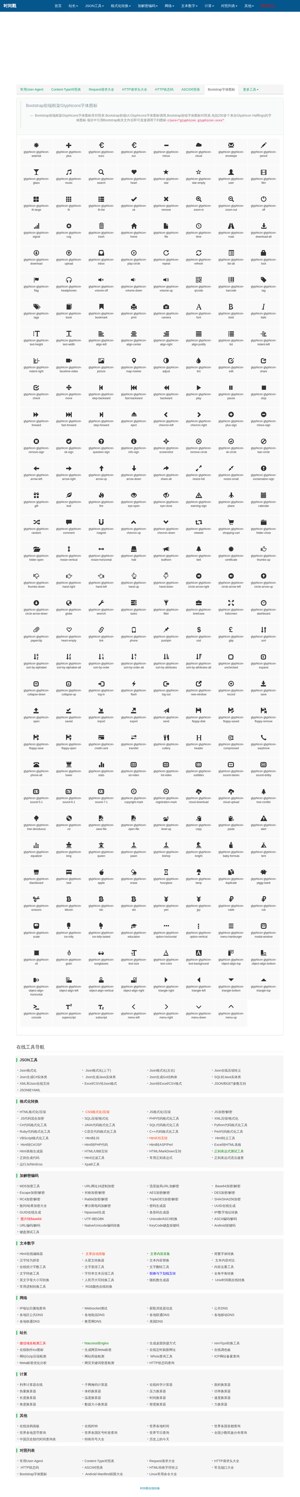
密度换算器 (158, 1404)
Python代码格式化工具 (231, 1125)
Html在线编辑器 (31, 1254)
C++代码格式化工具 (164, 1131)
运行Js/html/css (31, 1164)
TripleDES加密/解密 (164, 1199)
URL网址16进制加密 (100, 1186)
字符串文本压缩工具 (99, 1273)
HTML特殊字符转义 (164, 1467)
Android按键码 (224, 1225)
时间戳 (10, 6)
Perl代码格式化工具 (228, 1131)
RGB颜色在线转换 (98, 1286)
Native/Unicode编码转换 (102, 1225)
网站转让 (268, 6)
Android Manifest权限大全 (104, 1474)
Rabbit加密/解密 (96, 1199)
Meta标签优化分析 (33, 1363)
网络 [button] (169, 6)
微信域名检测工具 (33, 1343)
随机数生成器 (159, 1280)
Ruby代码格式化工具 (35, 1131)
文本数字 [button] (189, 6)
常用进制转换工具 (33, 1286)
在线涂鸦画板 (29, 1426)
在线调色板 (222, 1350)
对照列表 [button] (229, 6)
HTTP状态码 (164, 89)
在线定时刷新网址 (163, 1350)
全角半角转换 (224, 1273)
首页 (58, 6)
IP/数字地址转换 (226, 1212)
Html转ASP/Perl (161, 1145)
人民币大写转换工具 (99, 1280)
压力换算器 (158, 1391)
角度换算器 (28, 1404)
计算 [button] (209, 6)
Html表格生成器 (31, 1151)
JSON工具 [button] (94, 6)
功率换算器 (222, 1391)
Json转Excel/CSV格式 (166, 1083)
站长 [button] (73, 6)
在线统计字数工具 (33, 1267)
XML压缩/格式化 (226, 1118)
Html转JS (92, 1138)
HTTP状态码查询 (162, 1363)
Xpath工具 (92, 1164)
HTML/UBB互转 (96, 1151)
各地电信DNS (95, 1315)
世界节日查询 (159, 1432)
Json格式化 (28, 1070)
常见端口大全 (224, 1467)
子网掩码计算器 (96, 1384)
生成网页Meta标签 (98, 1350)
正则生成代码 (29, 1158)
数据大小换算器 (96, 1404)
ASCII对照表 (190, 89)
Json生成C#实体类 (33, 1077)
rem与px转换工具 (227, 1343)
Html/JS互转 (159, 1138)
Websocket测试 (96, 1308)
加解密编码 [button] (148, 6)
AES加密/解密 (160, 1193)
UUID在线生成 (224, 1206)
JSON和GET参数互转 (230, 1083)
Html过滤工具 (95, 1158)
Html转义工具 (224, 1138)
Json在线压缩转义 (227, 1070)
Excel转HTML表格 (227, 1145)
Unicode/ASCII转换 (164, 1219)
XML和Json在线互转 (35, 1083)
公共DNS (221, 1308)
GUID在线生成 (30, 1212)
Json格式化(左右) (162, 1070)
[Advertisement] (150, 49)
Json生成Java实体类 (100, 1077)
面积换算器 (222, 1384)
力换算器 (220, 1404)
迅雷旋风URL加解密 (164, 1186)
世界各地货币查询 (33, 1432)
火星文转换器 (94, 1260)
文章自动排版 (95, 1254)
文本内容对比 (224, 1260)
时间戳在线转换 (150, 1488)
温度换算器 (93, 1398)
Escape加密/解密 (32, 1193)
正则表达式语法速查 (229, 1158)
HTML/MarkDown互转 (166, 1151)
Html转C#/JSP (31, 1145)
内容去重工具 (224, 1267)
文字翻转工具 (159, 1267)
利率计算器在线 (31, 1384)
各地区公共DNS (31, 1315)
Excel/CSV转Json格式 (101, 1083)
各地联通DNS (160, 1315)
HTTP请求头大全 (134, 89)
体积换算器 (93, 1391)
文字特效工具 (29, 1273)
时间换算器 (158, 1398)
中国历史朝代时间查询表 (38, 1439)
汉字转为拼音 (29, 1260)
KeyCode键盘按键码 (165, 1225)
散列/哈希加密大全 (33, 1206)
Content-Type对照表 (66, 89)
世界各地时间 (159, 1426)
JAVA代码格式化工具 (100, 1125)
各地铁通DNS (30, 1321)
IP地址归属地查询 (33, 1308)
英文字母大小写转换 (34, 1280)
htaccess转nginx (97, 1343)
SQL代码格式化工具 (164, 1125)
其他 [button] (249, 6)
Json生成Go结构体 (163, 1077)
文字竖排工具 (94, 1267)
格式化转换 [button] (121, 6)
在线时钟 (91, 1426)
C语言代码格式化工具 (100, 1131)
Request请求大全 (101, 89)
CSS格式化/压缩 (97, 1112)
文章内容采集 (160, 1254)
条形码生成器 (159, 1212)
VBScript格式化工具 (34, 1138)
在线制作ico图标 (32, 1350)
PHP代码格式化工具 (164, 1118)
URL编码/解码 (30, 1225)
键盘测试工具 (29, 1232)
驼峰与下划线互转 (163, 1273)
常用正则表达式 (161, 1158)
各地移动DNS (224, 1315)
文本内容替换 (159, 1260)
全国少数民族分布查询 (230, 1432)
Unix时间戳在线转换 (229, 1280)
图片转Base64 (30, 1219)
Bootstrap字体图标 (221, 89)
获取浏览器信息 (161, 1308)
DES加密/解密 (224, 1193)
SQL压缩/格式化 (97, 1118)
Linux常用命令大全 (163, 1474)
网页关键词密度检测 (99, 1363)
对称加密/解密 (95, 1193)
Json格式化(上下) (98, 1070)
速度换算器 (222, 1398)
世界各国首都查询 (227, 1426)
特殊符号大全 (94, 1439)
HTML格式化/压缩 (33, 1112)
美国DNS (156, 1321)
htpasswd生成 (95, 1212)
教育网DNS (93, 1321)
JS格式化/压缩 (160, 1112)
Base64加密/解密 (227, 1186)
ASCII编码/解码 (225, 1219)
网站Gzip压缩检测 (33, 1356)
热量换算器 (28, 1391)
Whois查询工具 (161, 1356)
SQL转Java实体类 (227, 1077)
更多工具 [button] (251, 89)
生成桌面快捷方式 (163, 1343)
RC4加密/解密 (30, 1199)
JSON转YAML (30, 1090)
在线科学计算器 (161, 1384)
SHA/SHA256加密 (227, 1199)
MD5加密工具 (30, 1186)
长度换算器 (28, 1398)
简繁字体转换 (224, 1254)
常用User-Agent (31, 89)
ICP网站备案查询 (226, 1356)
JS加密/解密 (223, 1112)
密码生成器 (158, 1206)
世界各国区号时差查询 (101, 1432)
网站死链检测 (94, 1356)
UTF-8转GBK (94, 1219)
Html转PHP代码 (96, 1145)
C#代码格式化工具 (33, 1125)
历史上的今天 (159, 1439)
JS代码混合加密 (32, 1118)
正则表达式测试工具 (229, 1151)
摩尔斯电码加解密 (98, 1206)
